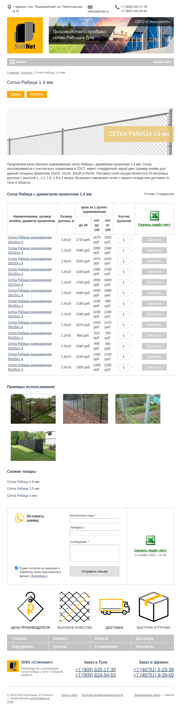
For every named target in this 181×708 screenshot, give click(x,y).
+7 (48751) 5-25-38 (153, 669)
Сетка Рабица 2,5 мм (23, 488)
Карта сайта (70, 695)
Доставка (145, 638)
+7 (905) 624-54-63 (134, 11)
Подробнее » (39, 576)
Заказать (154, 240)
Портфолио (22, 647)
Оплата (101, 638)
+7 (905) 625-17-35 (134, 6)
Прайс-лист (162, 62)
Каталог (27, 72)
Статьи (59, 647)
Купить (36, 94)
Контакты (145, 647)
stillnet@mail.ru (98, 11)
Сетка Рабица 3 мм (22, 495)
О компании (106, 647)
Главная (13, 72)
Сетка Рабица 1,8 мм (23, 482)
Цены (16, 94)
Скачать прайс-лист (154, 225)
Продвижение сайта (147, 695)
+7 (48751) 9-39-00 (153, 674)
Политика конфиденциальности (102, 695)
